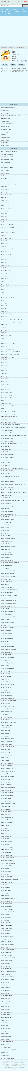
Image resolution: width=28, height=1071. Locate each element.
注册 (22, 1)
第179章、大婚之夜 (5, 641)
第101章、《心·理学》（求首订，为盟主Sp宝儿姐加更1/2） (13, 427)
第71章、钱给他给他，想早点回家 (8, 343)
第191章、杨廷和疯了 (5, 673)
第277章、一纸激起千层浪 (6, 906)
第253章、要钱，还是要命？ (7, 841)
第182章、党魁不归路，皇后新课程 (8, 649)
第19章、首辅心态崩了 (5, 200)
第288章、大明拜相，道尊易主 (7, 936)
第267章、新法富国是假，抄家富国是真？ (10, 879)
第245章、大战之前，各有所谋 (7, 820)
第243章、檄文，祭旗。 (6, 814)
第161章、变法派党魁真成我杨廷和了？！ (10, 589)
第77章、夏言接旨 (5, 359)
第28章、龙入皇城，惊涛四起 (7, 224)
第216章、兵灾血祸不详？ (6, 741)
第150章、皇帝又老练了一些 (7, 560)
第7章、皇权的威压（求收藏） (7, 167)
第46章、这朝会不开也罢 (6, 273)
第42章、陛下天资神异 (5, 262)
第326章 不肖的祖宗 (5, 132)
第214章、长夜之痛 (5, 736)
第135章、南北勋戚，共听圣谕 (7, 519)
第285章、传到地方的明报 (6, 928)
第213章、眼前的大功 (5, 733)
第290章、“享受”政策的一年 (7, 941)
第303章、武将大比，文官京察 (7, 976)
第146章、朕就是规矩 (5, 549)
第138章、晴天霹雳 (5, 527)
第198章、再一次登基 (5, 692)
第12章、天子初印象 (5, 181)
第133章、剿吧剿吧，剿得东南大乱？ (9, 514)
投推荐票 (13, 64)
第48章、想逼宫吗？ (5, 278)
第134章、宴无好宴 (5, 516)
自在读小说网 (5, 2)
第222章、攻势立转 (5, 757)
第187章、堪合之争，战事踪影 (7, 663)
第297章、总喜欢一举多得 (6, 960)
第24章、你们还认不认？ (6, 213)
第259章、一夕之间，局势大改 (7, 857)
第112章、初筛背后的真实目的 (7, 457)
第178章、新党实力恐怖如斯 (7, 638)
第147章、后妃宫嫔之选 (6, 552)
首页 (2, 9)
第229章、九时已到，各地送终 (7, 776)
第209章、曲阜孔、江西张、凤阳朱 (8, 722)
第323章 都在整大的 (5, 140)
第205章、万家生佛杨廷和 (6, 711)
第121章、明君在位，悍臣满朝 (7, 481)
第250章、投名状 (4, 833)
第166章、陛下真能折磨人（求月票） (9, 603)
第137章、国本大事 (5, 525)
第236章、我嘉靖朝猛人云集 (7, 795)
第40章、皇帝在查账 (5, 257)
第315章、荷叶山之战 (5, 1009)
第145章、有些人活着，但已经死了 (8, 546)
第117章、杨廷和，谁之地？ (7, 470)
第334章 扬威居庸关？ (5, 110)
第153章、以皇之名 (5, 568)
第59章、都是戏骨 (5, 308)
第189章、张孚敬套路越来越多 (7, 668)
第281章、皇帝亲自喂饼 (6, 917)
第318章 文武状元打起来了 (6, 1012)
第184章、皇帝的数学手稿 (6, 654)
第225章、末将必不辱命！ (6, 765)
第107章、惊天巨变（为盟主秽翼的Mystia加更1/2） (12, 443)
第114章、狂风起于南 (5, 462)
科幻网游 (17, 11)
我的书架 (10, 14)
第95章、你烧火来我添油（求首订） (8, 411)
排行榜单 (24, 11)
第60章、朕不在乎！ (5, 311)
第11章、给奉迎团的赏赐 (6, 178)
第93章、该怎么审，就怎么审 (7, 403)
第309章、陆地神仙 (5, 993)
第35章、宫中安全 (5, 243)
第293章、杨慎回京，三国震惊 (7, 949)
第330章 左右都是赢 (5, 121)
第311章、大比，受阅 (5, 998)
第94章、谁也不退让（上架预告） (8, 405)
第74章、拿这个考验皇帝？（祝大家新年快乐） (11, 351)
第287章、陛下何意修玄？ (6, 933)
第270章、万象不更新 (5, 887)
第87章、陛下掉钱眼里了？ (6, 387)
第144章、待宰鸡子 (5, 543)
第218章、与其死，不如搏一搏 (7, 746)
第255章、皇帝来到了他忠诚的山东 (8, 847)
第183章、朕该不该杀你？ (6, 652)
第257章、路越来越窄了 (6, 852)
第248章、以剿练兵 (5, 828)
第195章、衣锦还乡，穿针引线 (7, 684)
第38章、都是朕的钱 (5, 251)
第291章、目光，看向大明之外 (7, 944)
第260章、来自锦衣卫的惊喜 (7, 860)
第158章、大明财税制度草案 (7, 581)
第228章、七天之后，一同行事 (7, 774)
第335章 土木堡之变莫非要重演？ (8, 107)
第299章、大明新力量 (5, 966)
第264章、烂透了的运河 (6, 871)
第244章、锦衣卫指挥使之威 (7, 817)
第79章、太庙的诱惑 (5, 365)
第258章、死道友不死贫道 (6, 855)
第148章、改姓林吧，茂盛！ (7, 554)
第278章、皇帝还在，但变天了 (7, 909)
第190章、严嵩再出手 (5, 671)
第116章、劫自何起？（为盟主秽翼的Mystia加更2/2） (12, 468)
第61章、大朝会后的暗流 (6, 313)
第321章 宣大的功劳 (5, 145)
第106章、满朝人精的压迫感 (7, 441)
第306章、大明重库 (5, 985)
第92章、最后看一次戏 (5, 400)
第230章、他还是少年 (5, 779)
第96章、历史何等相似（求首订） (8, 414)
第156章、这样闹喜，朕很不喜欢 (8, 576)
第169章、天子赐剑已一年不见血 (8, 611)
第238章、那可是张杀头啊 (6, 801)
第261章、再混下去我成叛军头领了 (8, 863)
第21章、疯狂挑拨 (5, 205)
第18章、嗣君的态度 (5, 197)
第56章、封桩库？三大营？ (6, 300)
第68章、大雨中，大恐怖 (6, 335)
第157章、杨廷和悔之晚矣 (6, 579)
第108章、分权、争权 (5, 446)
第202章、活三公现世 (5, 703)
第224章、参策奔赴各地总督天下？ (8, 763)
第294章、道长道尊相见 (6, 952)
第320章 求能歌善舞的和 (6, 1017)
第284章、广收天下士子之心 (7, 925)
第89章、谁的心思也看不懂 (6, 392)
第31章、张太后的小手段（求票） (8, 232)
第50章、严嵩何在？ (5, 284)
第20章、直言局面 (5, 202)
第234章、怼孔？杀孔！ (6, 790)
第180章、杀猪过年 (5, 644)
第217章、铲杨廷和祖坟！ (6, 744)
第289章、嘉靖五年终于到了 (7, 939)
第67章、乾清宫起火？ (5, 330)
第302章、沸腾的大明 (5, 974)
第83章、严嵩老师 (5, 376)
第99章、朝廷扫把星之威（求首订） (8, 422)
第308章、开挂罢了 (5, 990)
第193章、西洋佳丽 (5, 679)
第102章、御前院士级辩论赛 (7, 430)
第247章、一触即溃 (5, 825)
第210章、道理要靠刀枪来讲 (7, 725)
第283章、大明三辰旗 (5, 922)
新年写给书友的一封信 (5, 332)
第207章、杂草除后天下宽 (6, 717)
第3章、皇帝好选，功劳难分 (7, 156)
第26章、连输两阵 (5, 219)
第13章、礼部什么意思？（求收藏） (8, 184)
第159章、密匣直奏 (5, 584)
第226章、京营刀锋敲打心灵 (7, 768)
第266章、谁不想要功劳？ (6, 876)
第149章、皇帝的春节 (5, 557)
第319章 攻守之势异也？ (6, 1014)
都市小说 (15, 9)
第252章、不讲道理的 (5, 838)
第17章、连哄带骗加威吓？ (6, 194)
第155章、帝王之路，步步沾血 (7, 573)
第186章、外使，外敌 (5, 660)
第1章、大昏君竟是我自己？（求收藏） (9, 151)
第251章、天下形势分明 (6, 836)
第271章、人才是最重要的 (6, 890)
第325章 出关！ (4, 134)
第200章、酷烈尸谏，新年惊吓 (7, 698)
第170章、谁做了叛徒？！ (6, 614)
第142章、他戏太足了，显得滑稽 (8, 538)
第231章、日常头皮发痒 (6, 782)
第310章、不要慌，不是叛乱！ (7, 995)
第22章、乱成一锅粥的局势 (6, 208)
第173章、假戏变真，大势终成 (7, 622)
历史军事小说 (11, 47)
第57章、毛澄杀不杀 (5, 303)
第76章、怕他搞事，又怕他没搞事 (8, 357)
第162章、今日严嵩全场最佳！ (7, 592)
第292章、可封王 (4, 947)
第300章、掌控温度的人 (6, 968)
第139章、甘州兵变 (5, 530)
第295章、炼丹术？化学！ (6, 955)
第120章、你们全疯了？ (6, 479)
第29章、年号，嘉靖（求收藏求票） (8, 227)
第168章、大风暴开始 (5, 608)
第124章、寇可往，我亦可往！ (7, 489)
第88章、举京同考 (5, 389)
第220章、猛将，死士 (5, 752)
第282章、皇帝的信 (5, 920)
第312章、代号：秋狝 (5, 1001)
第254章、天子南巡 (5, 844)
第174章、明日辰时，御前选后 (7, 627)
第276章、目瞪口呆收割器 (6, 903)
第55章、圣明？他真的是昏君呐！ (8, 297)
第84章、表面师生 (5, 378)
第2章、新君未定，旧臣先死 (7, 154)
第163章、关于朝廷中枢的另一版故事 (9, 595)
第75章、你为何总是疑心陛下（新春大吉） (10, 354)
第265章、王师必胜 (5, 874)
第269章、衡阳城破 (5, 884)
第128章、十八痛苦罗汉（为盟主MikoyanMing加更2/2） (13, 500)
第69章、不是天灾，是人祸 (6, 338)
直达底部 (21, 64)
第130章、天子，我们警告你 (7, 506)
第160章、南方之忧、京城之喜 (7, 587)
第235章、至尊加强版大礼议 (7, 792)
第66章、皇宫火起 (5, 327)
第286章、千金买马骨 (5, 930)
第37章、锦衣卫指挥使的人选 (7, 249)
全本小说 (3, 14)
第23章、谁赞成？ (5, 211)
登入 (18, 1)
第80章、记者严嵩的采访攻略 (7, 368)
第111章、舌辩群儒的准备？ (7, 454)
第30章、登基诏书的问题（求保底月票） (9, 230)
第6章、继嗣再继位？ (5, 165)
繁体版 (25, 1)
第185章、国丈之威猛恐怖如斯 (7, 657)
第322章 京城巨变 (4, 142)
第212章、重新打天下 (5, 730)
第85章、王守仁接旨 (5, 381)
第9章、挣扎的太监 (5, 173)
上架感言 (3, 408)
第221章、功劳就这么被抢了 (7, 755)
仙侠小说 (3, 11)
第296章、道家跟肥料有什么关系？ (8, 958)
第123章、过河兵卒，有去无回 (7, 487)
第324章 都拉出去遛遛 (5, 137)
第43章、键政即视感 (5, 265)
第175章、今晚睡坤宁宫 (6, 630)
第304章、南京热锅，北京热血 (7, 979)
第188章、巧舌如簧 (5, 665)
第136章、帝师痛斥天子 (6, 522)
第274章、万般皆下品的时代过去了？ (9, 898)
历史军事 (10, 11)
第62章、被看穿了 (5, 316)
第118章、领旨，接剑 (5, 473)
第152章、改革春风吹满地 (6, 565)
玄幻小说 (22, 9)
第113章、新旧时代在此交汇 (7, 460)
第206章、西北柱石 (5, 714)
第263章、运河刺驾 (5, 868)
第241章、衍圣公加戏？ (6, 809)
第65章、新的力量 (5, 324)
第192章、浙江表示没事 (6, 676)
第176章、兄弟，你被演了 (6, 633)
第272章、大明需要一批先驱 (7, 893)
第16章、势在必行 (5, 192)
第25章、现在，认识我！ (6, 216)
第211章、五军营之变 (5, 728)
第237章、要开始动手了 (6, 798)
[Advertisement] (14, 31)
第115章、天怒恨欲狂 (5, 465)
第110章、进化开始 (5, 451)
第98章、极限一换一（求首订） (7, 419)
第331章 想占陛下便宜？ (6, 118)
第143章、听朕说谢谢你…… (7, 541)
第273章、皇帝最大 (5, 895)
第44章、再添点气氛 (5, 267)
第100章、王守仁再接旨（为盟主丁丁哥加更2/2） (11, 424)
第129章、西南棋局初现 (6, 503)
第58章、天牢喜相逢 (5, 305)
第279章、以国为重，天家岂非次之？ (9, 912)
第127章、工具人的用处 (6, 497)
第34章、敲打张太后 (5, 240)
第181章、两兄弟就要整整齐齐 (7, 646)
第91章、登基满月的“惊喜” (6, 397)
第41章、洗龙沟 (4, 259)
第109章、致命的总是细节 (6, 449)
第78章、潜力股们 (5, 362)
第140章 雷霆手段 (4, 533)
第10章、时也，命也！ (5, 175)
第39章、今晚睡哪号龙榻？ (6, 254)
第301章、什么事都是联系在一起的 (8, 971)
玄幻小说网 (18, 1067)
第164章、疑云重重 (5, 598)
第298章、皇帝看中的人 (6, 963)
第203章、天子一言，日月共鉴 (7, 706)
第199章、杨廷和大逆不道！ (7, 695)
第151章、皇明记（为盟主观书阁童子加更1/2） (11, 562)
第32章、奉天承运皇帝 (5, 235)
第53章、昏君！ (4, 292)
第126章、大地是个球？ (6, 495)
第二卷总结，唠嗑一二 (5, 625)
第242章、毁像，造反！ (6, 811)
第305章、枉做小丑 (5, 982)
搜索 (25, 5)
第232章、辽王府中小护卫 (6, 784)
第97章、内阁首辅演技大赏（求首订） (9, 416)
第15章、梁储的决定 (5, 189)
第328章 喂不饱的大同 (5, 126)
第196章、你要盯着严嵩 (6, 687)
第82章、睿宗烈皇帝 (5, 373)
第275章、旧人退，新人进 (6, 901)
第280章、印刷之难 (5, 914)
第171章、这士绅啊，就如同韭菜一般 (9, 617)
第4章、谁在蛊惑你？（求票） (7, 159)
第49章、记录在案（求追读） (7, 281)
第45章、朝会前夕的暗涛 (6, 270)
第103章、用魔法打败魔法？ (7, 433)
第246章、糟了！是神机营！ (7, 822)
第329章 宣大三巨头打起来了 (7, 123)
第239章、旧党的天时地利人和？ (8, 803)
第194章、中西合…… (5, 682)
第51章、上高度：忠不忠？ (6, 286)
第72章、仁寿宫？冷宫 (5, 346)
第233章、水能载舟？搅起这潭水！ (8, 787)
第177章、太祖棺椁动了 (6, 635)
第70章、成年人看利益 (5, 341)
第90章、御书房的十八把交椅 (7, 395)
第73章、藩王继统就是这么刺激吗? (8, 349)
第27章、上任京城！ (5, 221)
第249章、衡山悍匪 (5, 830)
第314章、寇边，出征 (5, 1006)
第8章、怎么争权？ (5, 170)
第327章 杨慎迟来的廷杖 (6, 129)
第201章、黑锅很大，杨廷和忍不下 (8, 700)
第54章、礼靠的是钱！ (5, 295)
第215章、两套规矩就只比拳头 (7, 738)
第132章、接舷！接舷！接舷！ (7, 511)
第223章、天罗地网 (5, 760)
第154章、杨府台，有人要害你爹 (8, 571)
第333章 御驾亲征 (4, 113)
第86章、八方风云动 (5, 384)
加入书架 (5, 64)
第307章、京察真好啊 (5, 987)
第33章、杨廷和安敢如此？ (6, 238)
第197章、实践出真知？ (6, 690)
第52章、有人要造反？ (5, 289)
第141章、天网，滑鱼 (5, 535)
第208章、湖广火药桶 (5, 719)
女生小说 (8, 9)
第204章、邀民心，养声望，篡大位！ (9, 709)
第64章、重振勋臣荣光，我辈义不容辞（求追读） (11, 322)
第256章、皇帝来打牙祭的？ (7, 849)
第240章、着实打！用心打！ (7, 806)
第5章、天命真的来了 (5, 162)
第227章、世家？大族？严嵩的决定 (8, 771)
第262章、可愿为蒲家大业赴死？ (8, 866)
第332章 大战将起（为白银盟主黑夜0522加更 (10, 115)
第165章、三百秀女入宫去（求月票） (9, 600)
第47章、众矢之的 (5, 276)
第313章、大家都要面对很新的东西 (8, 1004)
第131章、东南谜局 (5, 508)
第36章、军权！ (4, 246)
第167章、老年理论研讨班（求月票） (9, 606)
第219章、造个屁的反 (5, 749)
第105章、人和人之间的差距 (7, 438)
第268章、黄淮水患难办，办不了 (8, 882)
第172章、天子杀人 (5, 619)
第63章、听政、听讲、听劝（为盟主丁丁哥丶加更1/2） (12, 319)
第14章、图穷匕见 (5, 186)
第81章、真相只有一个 (5, 370)
